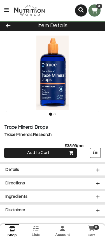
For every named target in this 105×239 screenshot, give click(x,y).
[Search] (81, 10)
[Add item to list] (95, 153)
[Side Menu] (6, 10)
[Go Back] (16, 25)
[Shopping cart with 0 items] (94, 10)
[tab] (50, 114)
